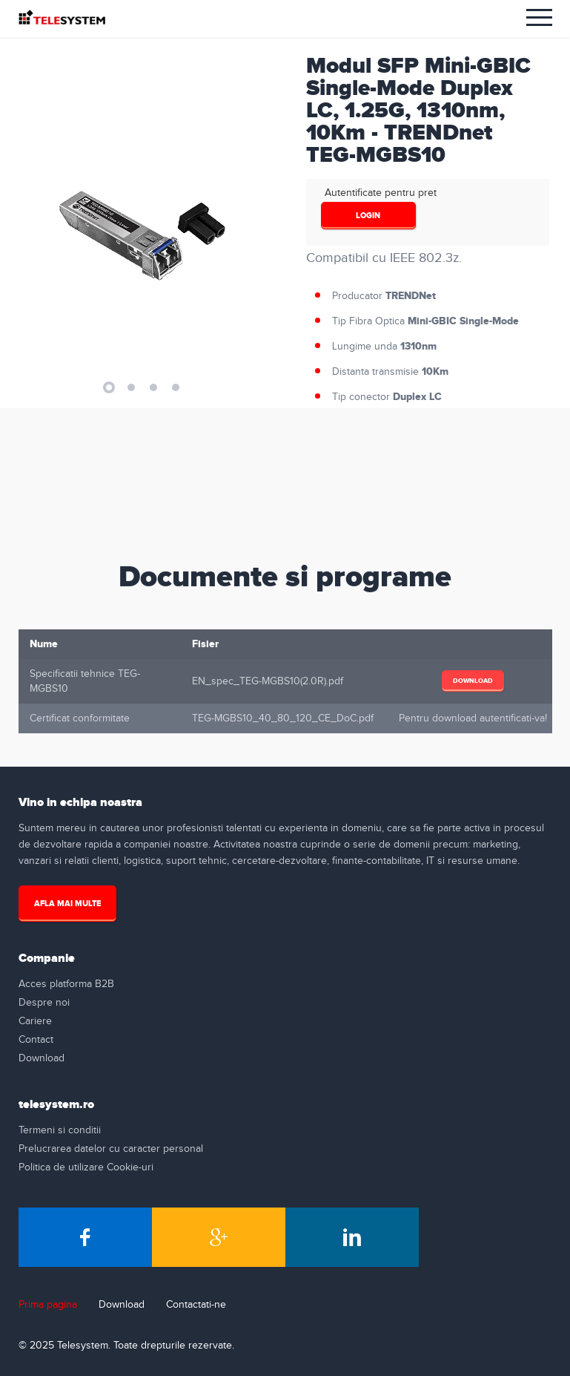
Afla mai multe (67, 903)
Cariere (35, 1021)
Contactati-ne (196, 1305)
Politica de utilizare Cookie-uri (86, 1167)
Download (473, 685)
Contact (36, 1040)
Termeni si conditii (60, 1130)
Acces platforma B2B (66, 984)
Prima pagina (48, 1305)
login (368, 215)
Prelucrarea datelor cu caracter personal (111, 1149)
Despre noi (44, 1003)
